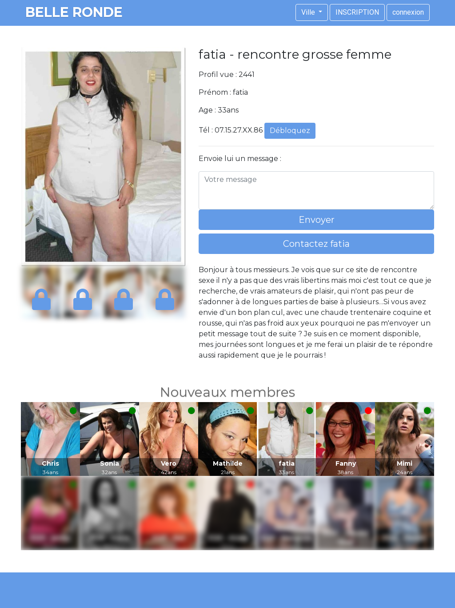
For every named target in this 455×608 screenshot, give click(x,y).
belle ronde (74, 12)
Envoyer (317, 219)
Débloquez (290, 130)
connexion (408, 12)
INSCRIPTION (357, 12)
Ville (309, 12)
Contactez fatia (316, 243)
